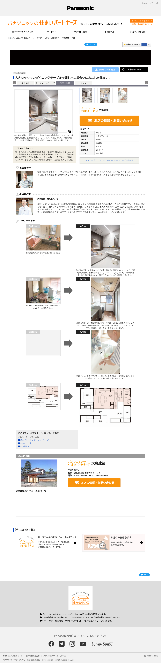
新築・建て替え (80, 31)
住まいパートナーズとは (22, 31)
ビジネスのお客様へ (141, 20)
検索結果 (65, 38)
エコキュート (26, 443)
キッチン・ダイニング (45, 83)
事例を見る (109, 31)
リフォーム (51, 31)
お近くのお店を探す (138, 31)
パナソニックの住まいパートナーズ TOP (27, 38)
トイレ (83, 83)
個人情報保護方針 (33, 655)
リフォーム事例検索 (52, 38)
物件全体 (25, 83)
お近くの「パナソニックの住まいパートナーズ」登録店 (109, 160)
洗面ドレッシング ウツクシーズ (34, 440)
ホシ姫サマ (25, 446)
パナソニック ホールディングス (54, 655)
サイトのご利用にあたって (12, 655)
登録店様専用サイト (140, 24)
